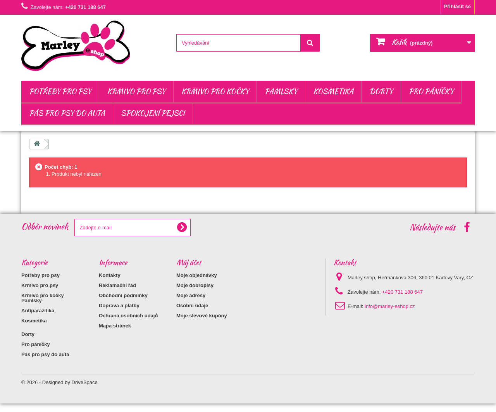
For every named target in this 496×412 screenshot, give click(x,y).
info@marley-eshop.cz (390, 306)
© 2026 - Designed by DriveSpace (59, 391)
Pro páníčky (431, 91)
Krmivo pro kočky (215, 91)
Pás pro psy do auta (67, 113)
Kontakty (110, 275)
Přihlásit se (457, 6)
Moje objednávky (196, 275)
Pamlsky (281, 91)
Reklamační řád (117, 285)
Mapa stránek (115, 326)
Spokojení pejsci (153, 113)
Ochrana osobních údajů (128, 316)
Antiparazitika (37, 319)
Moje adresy (190, 295)
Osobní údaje (192, 305)
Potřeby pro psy (60, 91)
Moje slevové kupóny (201, 316)
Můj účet (188, 262)
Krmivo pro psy (136, 91)
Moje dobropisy (195, 285)
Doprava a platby (119, 305)
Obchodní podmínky (123, 295)
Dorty (381, 91)
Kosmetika (333, 91)
